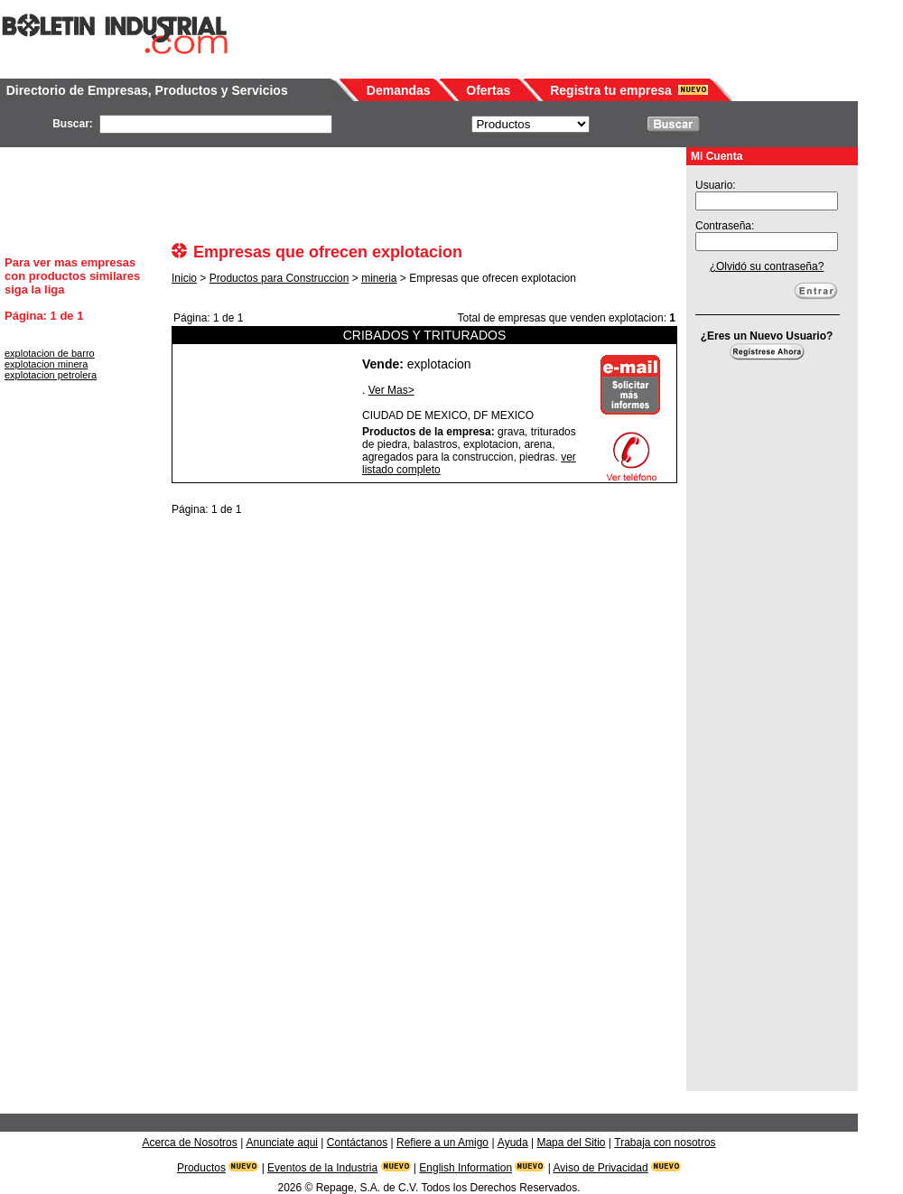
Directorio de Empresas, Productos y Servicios (147, 90)
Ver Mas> (391, 390)
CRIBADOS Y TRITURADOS (424, 335)
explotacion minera (46, 364)
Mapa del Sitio (570, 1142)
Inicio (184, 278)
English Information (465, 1167)
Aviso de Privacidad (601, 1167)
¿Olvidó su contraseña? (767, 266)
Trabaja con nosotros (664, 1142)
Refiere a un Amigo (442, 1142)
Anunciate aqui (282, 1142)
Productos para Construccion (279, 278)
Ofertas (488, 90)
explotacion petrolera (51, 374)
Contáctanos (357, 1142)
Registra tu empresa (611, 90)
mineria (378, 278)
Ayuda (513, 1142)
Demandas (399, 90)
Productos (201, 1167)
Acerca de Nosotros (189, 1142)
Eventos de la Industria (322, 1167)
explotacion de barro (50, 353)
